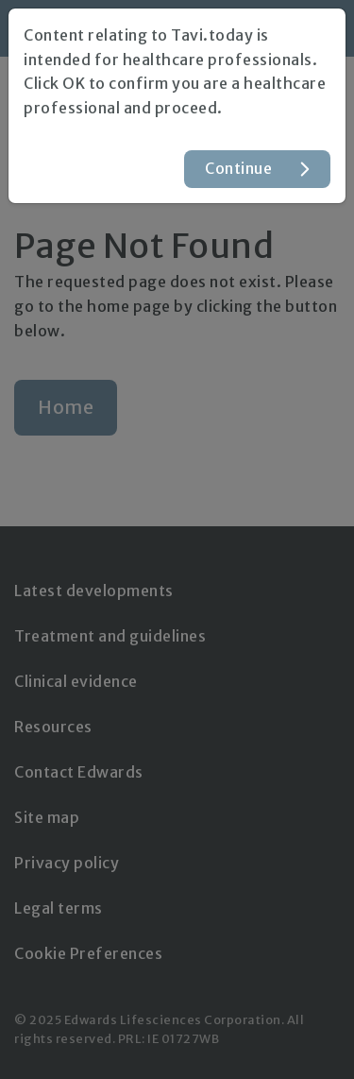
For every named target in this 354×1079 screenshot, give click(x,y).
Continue (238, 168)
